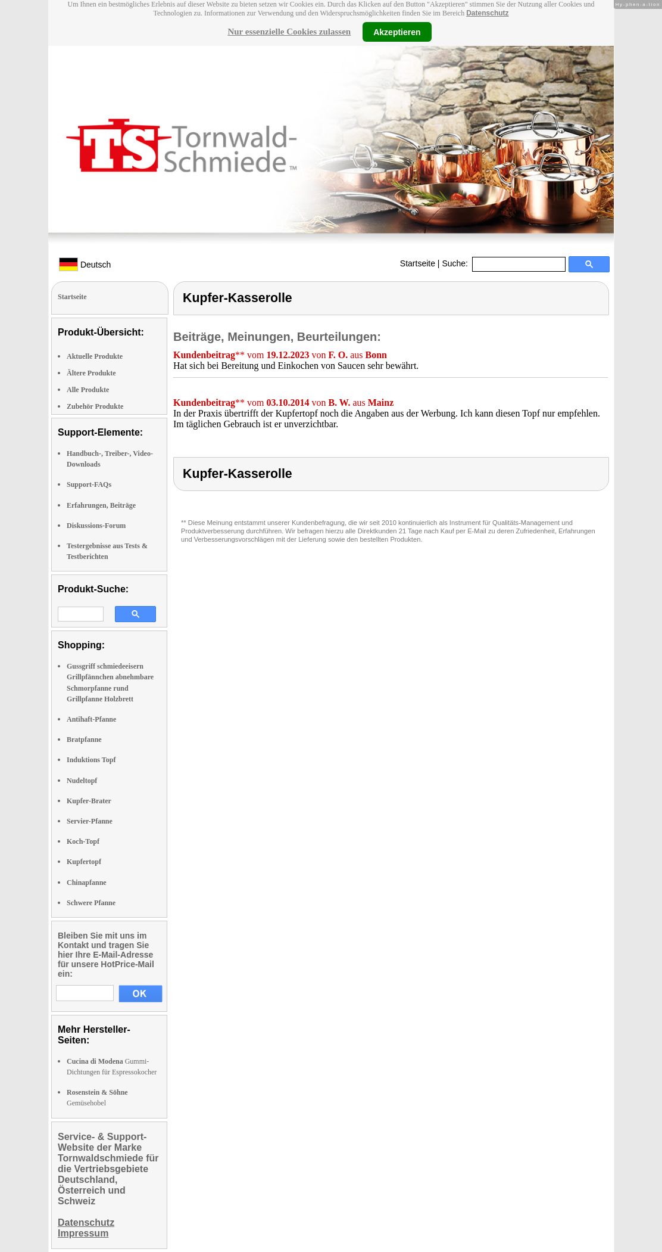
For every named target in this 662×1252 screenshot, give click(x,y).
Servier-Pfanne (90, 821)
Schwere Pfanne (91, 903)
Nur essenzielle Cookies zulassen (289, 31)
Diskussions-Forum (96, 525)
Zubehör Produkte (95, 406)
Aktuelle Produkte (95, 356)
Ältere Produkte (91, 373)
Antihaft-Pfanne (91, 719)
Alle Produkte (88, 390)
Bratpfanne (84, 739)
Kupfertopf (84, 862)
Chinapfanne (87, 882)
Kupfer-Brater (89, 801)
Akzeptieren (396, 31)
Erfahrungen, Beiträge (101, 505)
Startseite (417, 263)
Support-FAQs (89, 484)
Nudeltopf (82, 780)
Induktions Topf (91, 760)
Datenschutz (487, 13)
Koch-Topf (83, 841)
